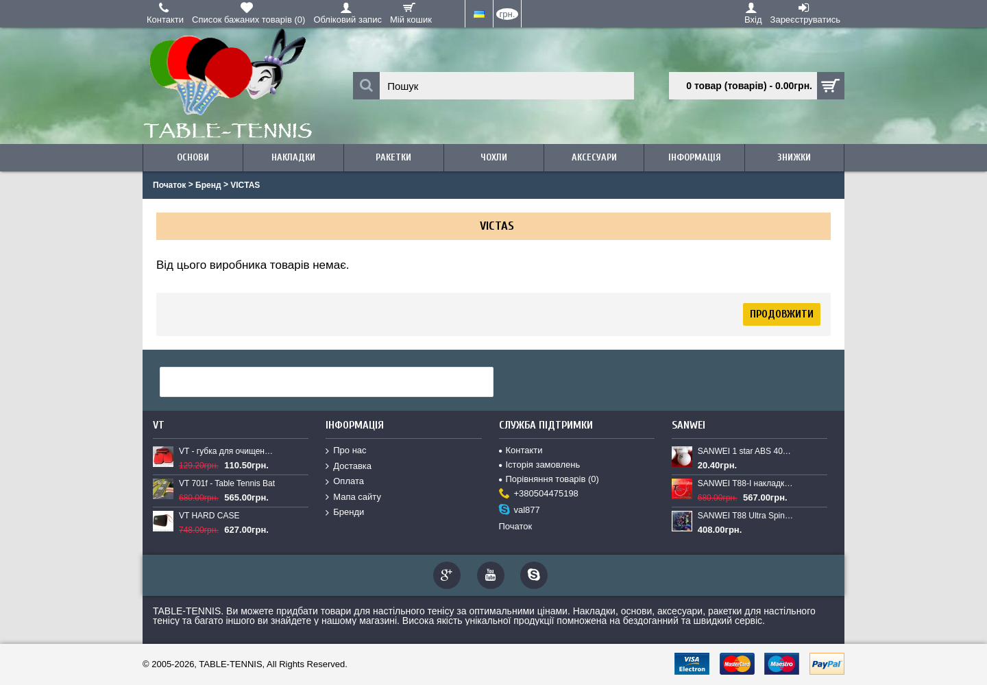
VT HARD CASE (209, 515)
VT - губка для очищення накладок (227, 451)
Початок (169, 185)
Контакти (521, 450)
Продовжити (782, 314)
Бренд (208, 185)
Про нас (346, 451)
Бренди (345, 512)
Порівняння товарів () (549, 479)
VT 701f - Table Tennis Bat (227, 483)
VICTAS (245, 185)
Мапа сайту (353, 497)
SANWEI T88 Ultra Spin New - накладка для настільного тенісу (746, 515)
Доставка (348, 466)
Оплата (345, 482)
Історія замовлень (540, 464)
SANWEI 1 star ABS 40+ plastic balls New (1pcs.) (746, 451)
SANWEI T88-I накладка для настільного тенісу (746, 483)
